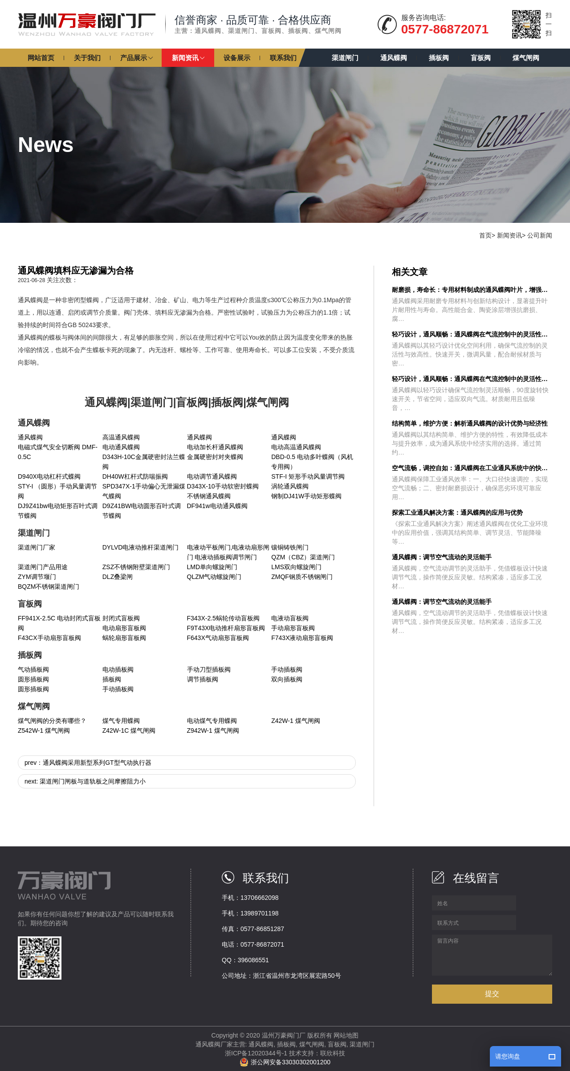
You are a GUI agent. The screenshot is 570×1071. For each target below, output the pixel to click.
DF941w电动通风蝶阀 (217, 505)
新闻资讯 (509, 235)
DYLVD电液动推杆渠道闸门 (140, 547)
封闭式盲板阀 (121, 618)
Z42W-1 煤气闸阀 (295, 720)
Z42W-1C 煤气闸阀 (129, 730)
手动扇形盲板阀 (293, 628)
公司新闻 (539, 235)
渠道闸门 (362, 1044)
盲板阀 (337, 1044)
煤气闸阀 (311, 1044)
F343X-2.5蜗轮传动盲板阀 (223, 618)
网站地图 (346, 1035)
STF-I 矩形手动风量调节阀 (308, 476)
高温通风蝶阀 (121, 437)
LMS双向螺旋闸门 (296, 566)
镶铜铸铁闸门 (290, 547)
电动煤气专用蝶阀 (212, 720)
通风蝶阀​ (199, 437)
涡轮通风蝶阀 (290, 486)
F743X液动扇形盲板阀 (302, 637)
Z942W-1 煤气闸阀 (213, 730)
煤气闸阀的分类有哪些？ (52, 720)
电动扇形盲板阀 (124, 628)
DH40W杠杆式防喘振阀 (135, 476)
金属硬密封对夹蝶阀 (215, 456)
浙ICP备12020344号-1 (256, 1053)
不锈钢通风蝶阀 (209, 496)
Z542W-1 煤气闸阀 (44, 730)
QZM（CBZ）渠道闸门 (303, 557)
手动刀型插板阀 (209, 669)
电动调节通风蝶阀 (212, 476)
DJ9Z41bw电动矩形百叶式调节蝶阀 (58, 510)
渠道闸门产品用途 (43, 566)
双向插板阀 (286, 679)
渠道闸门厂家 (36, 547)
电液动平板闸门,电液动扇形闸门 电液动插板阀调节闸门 (228, 552)
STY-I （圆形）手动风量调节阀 (57, 491)
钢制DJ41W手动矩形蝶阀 (306, 496)
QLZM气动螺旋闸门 (214, 576)
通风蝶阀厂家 (214, 1044)
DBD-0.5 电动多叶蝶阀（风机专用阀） (312, 461)
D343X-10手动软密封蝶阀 (223, 486)
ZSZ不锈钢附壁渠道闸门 (136, 566)
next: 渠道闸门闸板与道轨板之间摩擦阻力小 (85, 781)
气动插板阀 (33, 669)
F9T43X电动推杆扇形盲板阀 (226, 628)
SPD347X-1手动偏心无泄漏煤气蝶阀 (143, 491)
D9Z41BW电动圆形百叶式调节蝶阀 (141, 510)
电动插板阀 (118, 669)
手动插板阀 (286, 669)
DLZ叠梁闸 (117, 576)
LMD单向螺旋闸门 (212, 566)
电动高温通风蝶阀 (296, 447)
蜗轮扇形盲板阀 (124, 637)
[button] (136, 58)
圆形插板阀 (33, 679)
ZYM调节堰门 (37, 576)
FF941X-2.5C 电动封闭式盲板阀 (59, 623)
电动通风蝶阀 (121, 447)
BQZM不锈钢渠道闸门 (48, 586)
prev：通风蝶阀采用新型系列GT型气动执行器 (87, 762)
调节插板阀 (202, 679)
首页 (485, 235)
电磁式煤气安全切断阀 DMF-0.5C (58, 451)
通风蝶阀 (30, 437)
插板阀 (111, 679)
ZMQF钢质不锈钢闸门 (302, 576)
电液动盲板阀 (290, 618)
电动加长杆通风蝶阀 (215, 447)
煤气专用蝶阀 (121, 720)
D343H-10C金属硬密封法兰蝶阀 (143, 461)
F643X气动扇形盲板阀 (218, 637)
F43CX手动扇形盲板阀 (49, 637)
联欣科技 (332, 1053)
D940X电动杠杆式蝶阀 (49, 476)
